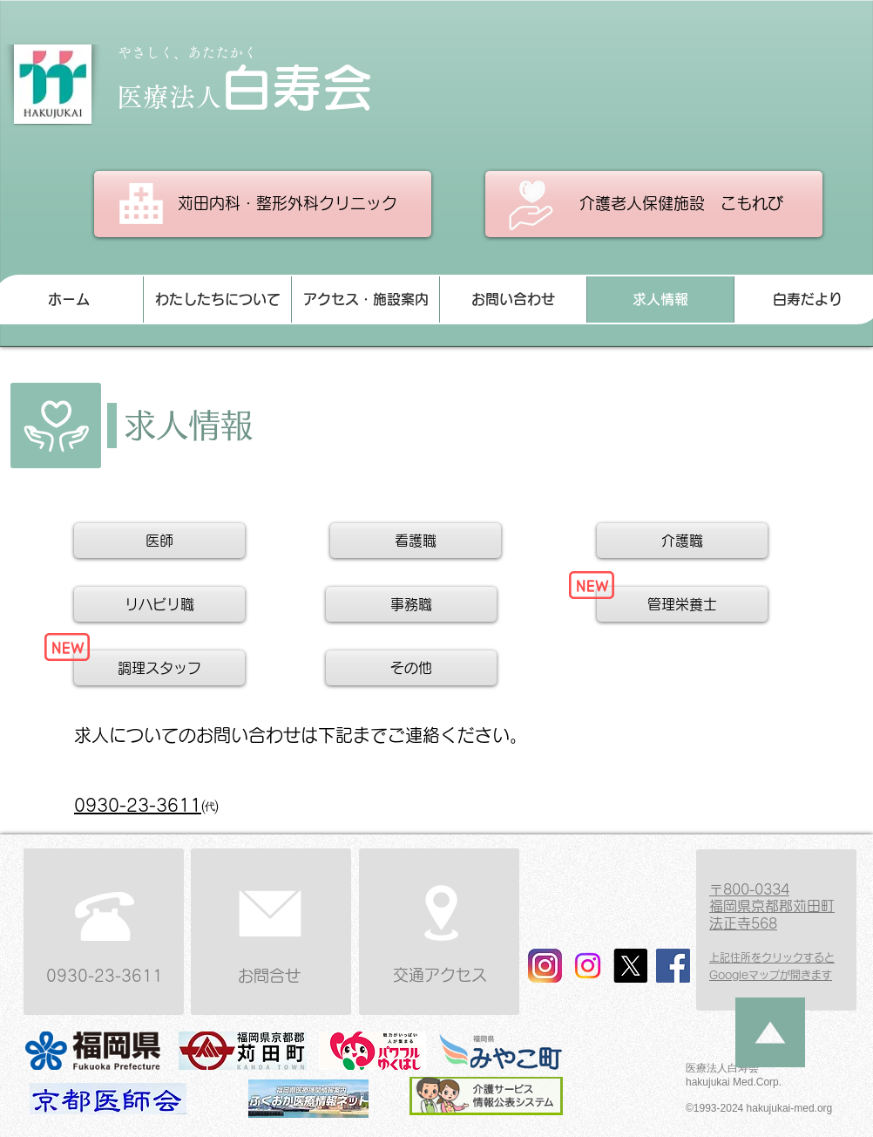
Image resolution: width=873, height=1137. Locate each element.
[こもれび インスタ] (588, 966)
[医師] (159, 540)
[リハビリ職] (159, 604)
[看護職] (415, 540)
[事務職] (411, 604)
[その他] (411, 667)
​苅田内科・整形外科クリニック (290, 203)
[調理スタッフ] (159, 667)
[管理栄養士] (682, 604)
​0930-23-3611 (137, 805)
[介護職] (682, 540)
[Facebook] (673, 966)
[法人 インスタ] (545, 966)
